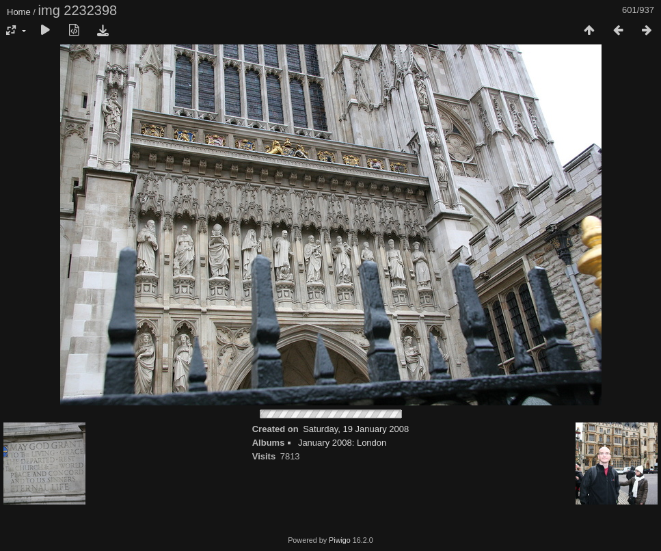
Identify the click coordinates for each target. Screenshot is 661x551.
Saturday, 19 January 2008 (356, 429)
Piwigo (340, 540)
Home (19, 12)
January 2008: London (342, 443)
